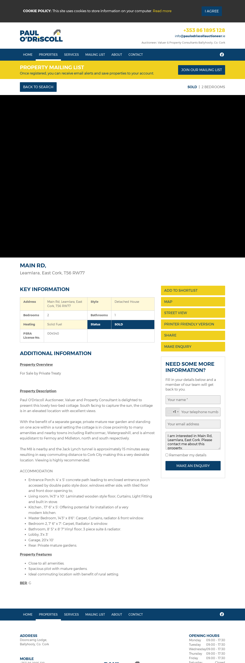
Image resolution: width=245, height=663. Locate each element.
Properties (48, 55)
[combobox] (173, 412)
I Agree (212, 11)
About (116, 55)
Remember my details (187, 455)
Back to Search (38, 87)
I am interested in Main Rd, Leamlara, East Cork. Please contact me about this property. (193, 441)
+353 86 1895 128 (204, 30)
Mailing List (95, 55)
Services (71, 55)
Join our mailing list (201, 70)
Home (27, 55)
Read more (162, 11)
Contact (135, 55)
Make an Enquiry (193, 466)
